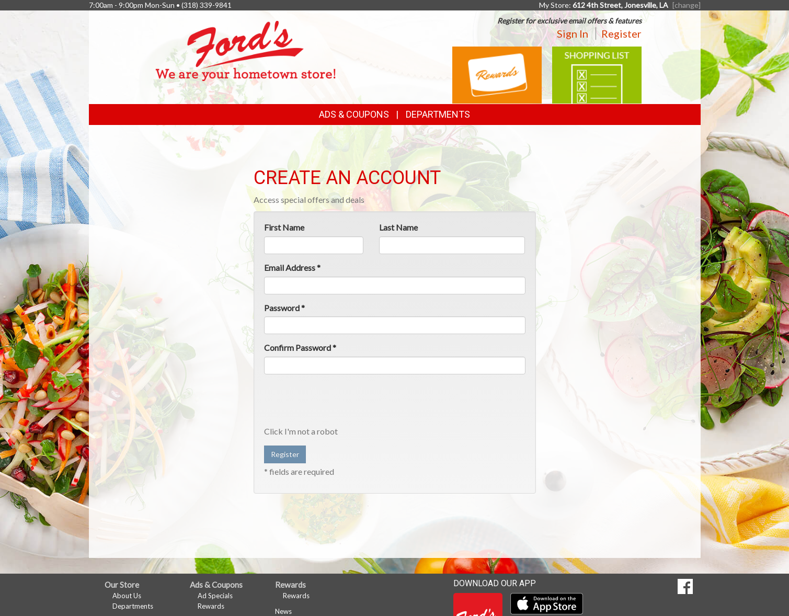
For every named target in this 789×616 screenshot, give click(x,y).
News (283, 611)
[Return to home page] (245, 49)
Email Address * (292, 267)
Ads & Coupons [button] (354, 114)
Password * (284, 308)
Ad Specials (215, 595)
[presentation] (343, 402)
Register (621, 33)
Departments (132, 606)
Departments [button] (438, 114)
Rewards (211, 606)
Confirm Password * (300, 347)
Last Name (398, 227)
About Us (126, 595)
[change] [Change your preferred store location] (686, 5)
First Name (284, 227)
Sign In (572, 33)
